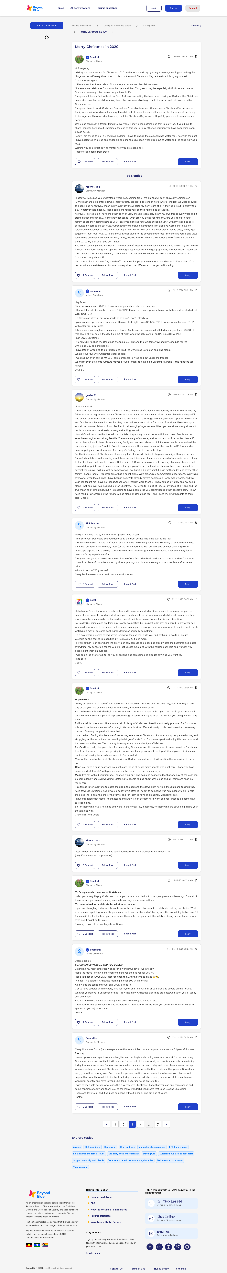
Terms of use (137, 1268)
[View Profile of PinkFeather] (93, 523)
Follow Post (108, 161)
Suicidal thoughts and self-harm (176, 1153)
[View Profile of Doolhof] (94, 57)
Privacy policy (161, 1268)
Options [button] (195, 25)
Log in (154, 8)
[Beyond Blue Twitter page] (177, 1252)
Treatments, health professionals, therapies (130, 1160)
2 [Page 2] (124, 1124)
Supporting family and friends (88, 1160)
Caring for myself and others (117, 25)
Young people (80, 1167)
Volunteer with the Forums (106, 1222)
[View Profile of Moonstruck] (93, 186)
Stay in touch (93, 1253)
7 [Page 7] (158, 1124)
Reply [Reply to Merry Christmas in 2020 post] (188, 161)
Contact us (116, 1268)
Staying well (149, 25)
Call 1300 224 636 (169, 1201)
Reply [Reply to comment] (188, 275)
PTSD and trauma (178, 1147)
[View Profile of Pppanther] (92, 1038)
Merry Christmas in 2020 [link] (94, 32)
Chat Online (166, 1216)
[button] (79, 161)
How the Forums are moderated (109, 1209)
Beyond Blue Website (39, 1194)
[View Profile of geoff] (93, 600)
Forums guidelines (107, 8)
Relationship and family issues (89, 1153)
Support (193, 8)
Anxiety (77, 1147)
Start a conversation (46, 25)
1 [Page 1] (115, 1124)
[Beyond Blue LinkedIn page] (187, 1252)
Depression (110, 1147)
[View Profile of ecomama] (95, 291)
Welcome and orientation (170, 1160)
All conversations (80, 8)
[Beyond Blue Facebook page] (150, 1252)
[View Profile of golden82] (91, 395)
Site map (181, 1268)
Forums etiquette (101, 1215)
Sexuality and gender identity (124, 1153)
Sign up (173, 8)
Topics (60, 8)
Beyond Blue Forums (38, 8)
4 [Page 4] (141, 1124)
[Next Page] (166, 1124)
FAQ (93, 1203)
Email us (163, 1231)
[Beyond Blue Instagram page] (168, 1252)
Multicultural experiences (152, 1147)
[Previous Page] (106, 1124)
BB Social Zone (92, 1147)
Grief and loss (127, 1147)
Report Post (130, 161)
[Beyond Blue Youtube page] (159, 1252)
